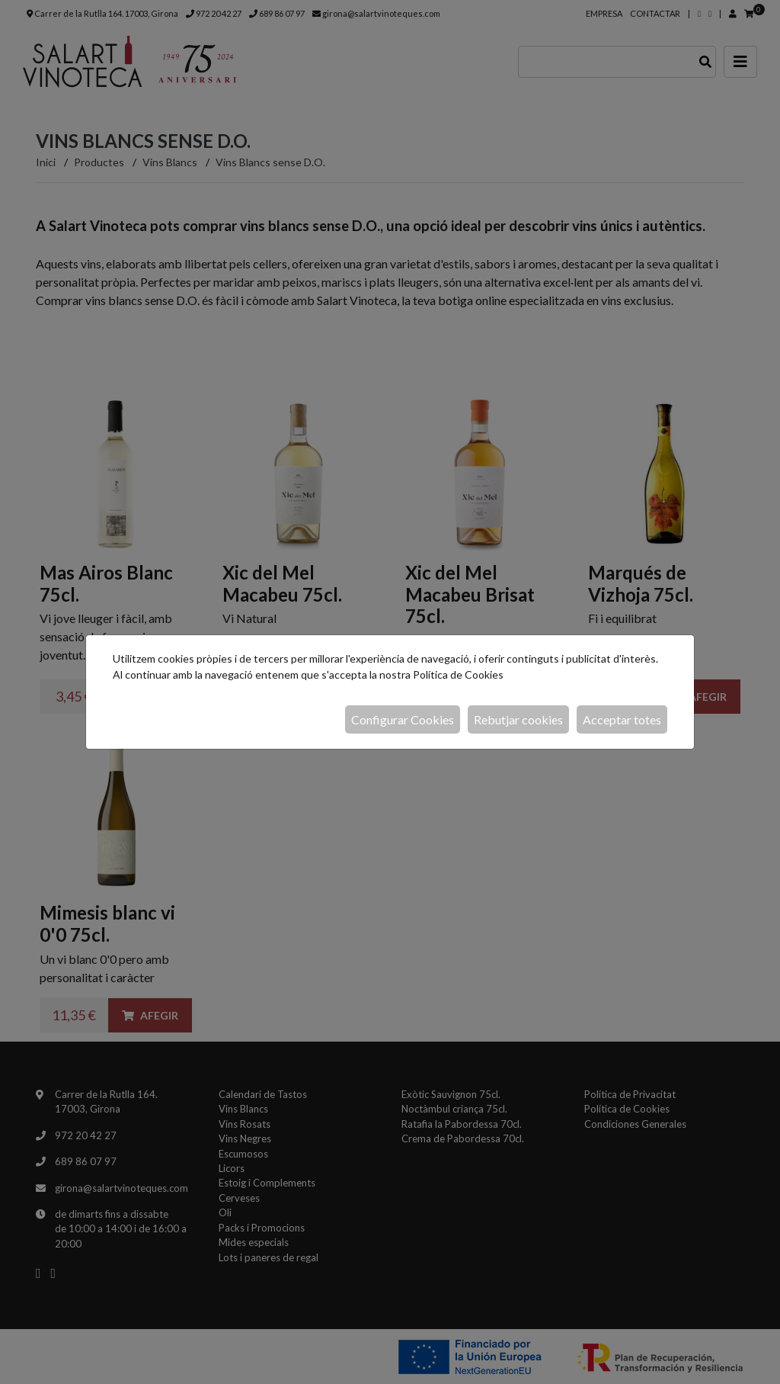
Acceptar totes (622, 719)
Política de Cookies (458, 674)
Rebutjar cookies (518, 719)
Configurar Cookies (402, 719)
